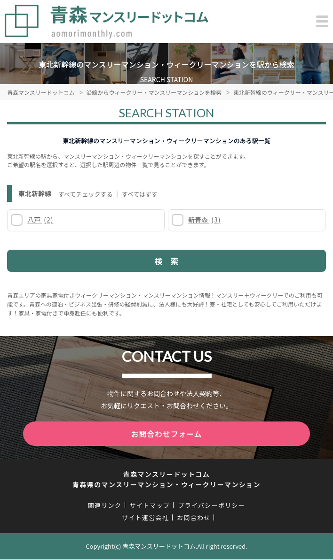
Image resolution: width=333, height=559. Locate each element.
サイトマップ (149, 505)
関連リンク (105, 505)
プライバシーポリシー (211, 505)
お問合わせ (194, 517)
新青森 (204, 219)
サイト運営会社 (145, 517)
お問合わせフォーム (166, 433)
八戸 (40, 219)
